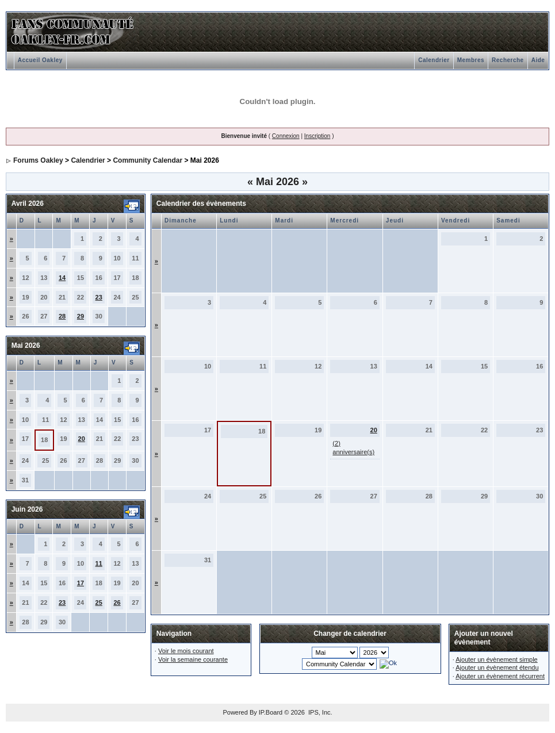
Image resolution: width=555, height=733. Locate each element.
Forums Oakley (38, 160)
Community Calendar (147, 160)
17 (80, 583)
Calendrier (433, 60)
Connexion (286, 136)
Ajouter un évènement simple (496, 659)
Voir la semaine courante (193, 659)
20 (81, 438)
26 (116, 602)
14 (62, 277)
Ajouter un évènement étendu (497, 667)
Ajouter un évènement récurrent (500, 676)
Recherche (508, 60)
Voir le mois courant (186, 650)
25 (98, 602)
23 (98, 297)
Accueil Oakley (40, 60)
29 (80, 316)
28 (62, 316)
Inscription (317, 136)
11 (98, 563)
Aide (538, 60)
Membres (470, 60)
